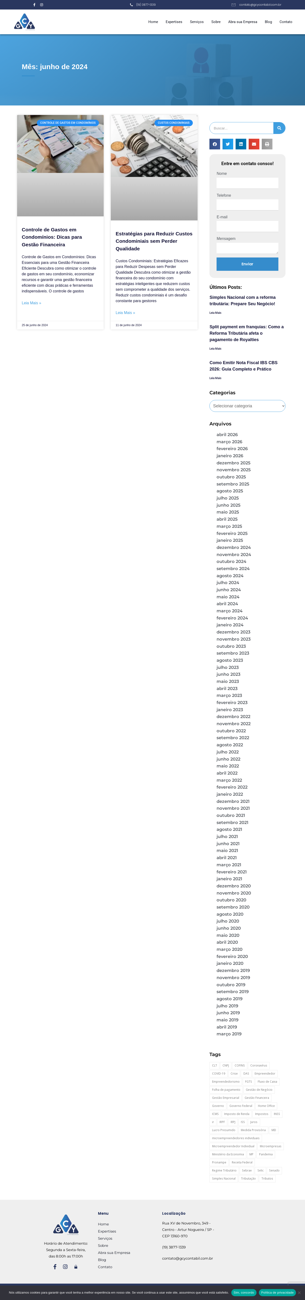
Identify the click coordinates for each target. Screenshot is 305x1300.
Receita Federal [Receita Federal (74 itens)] (242, 1162)
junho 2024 (229, 589)
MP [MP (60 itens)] (251, 1154)
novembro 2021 (233, 808)
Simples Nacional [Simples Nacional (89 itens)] (224, 1178)
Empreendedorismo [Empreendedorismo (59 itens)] (226, 1082)
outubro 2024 (231, 561)
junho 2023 (228, 674)
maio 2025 (228, 512)
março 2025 (229, 526)
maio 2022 (228, 766)
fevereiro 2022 (232, 787)
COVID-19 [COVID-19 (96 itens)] (218, 1073)
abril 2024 (227, 603)
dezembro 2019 (233, 970)
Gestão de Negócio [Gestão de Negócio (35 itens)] (259, 1090)
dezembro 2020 (234, 886)
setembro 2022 (233, 737)
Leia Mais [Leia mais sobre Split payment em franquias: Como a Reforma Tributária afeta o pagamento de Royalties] (215, 348)
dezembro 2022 (233, 716)
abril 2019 (227, 1027)
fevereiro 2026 (232, 448)
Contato (286, 22)
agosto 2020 (230, 914)
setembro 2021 (232, 822)
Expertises (174, 22)
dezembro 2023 (233, 632)
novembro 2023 (234, 639)
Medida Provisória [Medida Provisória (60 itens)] (253, 1130)
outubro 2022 (231, 730)
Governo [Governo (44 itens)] (218, 1106)
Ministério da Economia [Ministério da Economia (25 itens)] (228, 1154)
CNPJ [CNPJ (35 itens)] (226, 1065)
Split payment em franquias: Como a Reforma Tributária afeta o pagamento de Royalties (246, 333)
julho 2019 (227, 1006)
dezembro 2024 (234, 547)
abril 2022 (227, 773)
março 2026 (229, 441)
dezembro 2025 (234, 463)
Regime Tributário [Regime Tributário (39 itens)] (224, 1170)
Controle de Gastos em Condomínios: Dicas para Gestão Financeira (52, 237)
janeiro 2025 (230, 540)
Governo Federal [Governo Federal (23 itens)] (240, 1106)
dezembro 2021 (233, 801)
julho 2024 (228, 582)
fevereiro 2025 (232, 533)
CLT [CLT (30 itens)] (214, 1065)
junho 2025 (229, 505)
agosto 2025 (230, 491)
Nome (222, 173)
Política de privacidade (277, 1292)
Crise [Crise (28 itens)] (234, 1073)
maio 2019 (227, 1020)
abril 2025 (227, 519)
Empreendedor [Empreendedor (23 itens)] (265, 1073)
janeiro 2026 (230, 455)
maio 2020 (228, 935)
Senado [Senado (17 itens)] (274, 1170)
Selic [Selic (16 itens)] (260, 1170)
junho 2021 (228, 843)
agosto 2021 (229, 829)
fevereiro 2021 (232, 872)
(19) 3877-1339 (174, 1247)
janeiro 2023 (230, 709)
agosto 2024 (230, 575)
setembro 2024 (233, 568)
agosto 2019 (229, 998)
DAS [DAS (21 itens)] (246, 1073)
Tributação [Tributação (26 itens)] (248, 1178)
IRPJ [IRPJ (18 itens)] (233, 1122)
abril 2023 (227, 688)
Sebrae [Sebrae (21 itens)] (247, 1170)
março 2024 (229, 611)
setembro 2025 (233, 484)
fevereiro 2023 (232, 702)
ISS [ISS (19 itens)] (243, 1122)
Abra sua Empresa (242, 22)
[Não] (299, 1292)
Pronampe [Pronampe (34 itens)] (219, 1162)
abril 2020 (227, 942)
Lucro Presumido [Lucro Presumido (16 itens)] (223, 1130)
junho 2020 (229, 928)
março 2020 (229, 949)
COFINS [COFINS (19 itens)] (240, 1065)
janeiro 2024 (230, 625)
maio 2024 (228, 597)
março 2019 (229, 1034)
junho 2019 (228, 1012)
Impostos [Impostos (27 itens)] (261, 1114)
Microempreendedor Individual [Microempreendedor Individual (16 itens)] (233, 1146)
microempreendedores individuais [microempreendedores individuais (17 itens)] (236, 1138)
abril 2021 (227, 857)
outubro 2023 (231, 646)
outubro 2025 (231, 477)
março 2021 (229, 864)
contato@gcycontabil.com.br (187, 1258)
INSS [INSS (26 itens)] (277, 1114)
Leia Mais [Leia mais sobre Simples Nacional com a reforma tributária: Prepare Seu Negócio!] (215, 312)
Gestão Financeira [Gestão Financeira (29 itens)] (257, 1098)
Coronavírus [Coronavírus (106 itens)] (258, 1065)
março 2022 (229, 780)
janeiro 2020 (230, 963)
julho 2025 (228, 498)
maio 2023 (228, 681)
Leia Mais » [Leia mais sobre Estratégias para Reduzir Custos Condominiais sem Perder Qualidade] (125, 313)
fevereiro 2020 (232, 956)
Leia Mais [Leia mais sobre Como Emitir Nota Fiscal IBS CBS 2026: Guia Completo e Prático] (215, 378)
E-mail (222, 217)
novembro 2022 (234, 723)
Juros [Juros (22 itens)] (253, 1122)
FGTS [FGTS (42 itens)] (248, 1082)
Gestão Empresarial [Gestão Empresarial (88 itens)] (225, 1098)
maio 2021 (227, 850)
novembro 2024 (234, 554)
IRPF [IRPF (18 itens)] (222, 1122)
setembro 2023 (233, 653)
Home (153, 22)
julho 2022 (228, 752)
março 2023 (229, 695)
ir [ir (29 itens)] (213, 1122)
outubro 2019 (231, 984)
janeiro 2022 (230, 794)
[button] (214, 144)
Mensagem (226, 239)
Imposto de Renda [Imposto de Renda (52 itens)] (236, 1114)
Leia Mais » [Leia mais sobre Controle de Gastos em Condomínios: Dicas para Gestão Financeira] (31, 303)
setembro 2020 (233, 907)
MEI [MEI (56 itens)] (273, 1130)
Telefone (224, 195)
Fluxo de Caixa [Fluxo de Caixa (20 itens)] (267, 1082)
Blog (268, 22)
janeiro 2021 (229, 878)
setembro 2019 (233, 991)
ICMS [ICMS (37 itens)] (215, 1114)
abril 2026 (227, 434)
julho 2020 (228, 921)
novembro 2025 (234, 469)
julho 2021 (227, 836)
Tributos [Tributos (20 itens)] (267, 1178)
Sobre (216, 22)
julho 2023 (228, 667)
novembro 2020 (234, 893)
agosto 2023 (230, 660)
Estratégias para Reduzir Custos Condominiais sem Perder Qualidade (154, 241)
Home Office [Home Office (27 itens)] (266, 1106)
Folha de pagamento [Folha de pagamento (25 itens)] (226, 1090)
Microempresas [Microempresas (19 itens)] (270, 1146)
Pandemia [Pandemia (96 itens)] (266, 1154)
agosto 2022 (230, 745)
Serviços (197, 22)
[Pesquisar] (279, 128)
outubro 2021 (231, 815)
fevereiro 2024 (232, 618)
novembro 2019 (233, 977)
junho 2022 (228, 759)
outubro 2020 (231, 900)
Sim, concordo (244, 1292)
